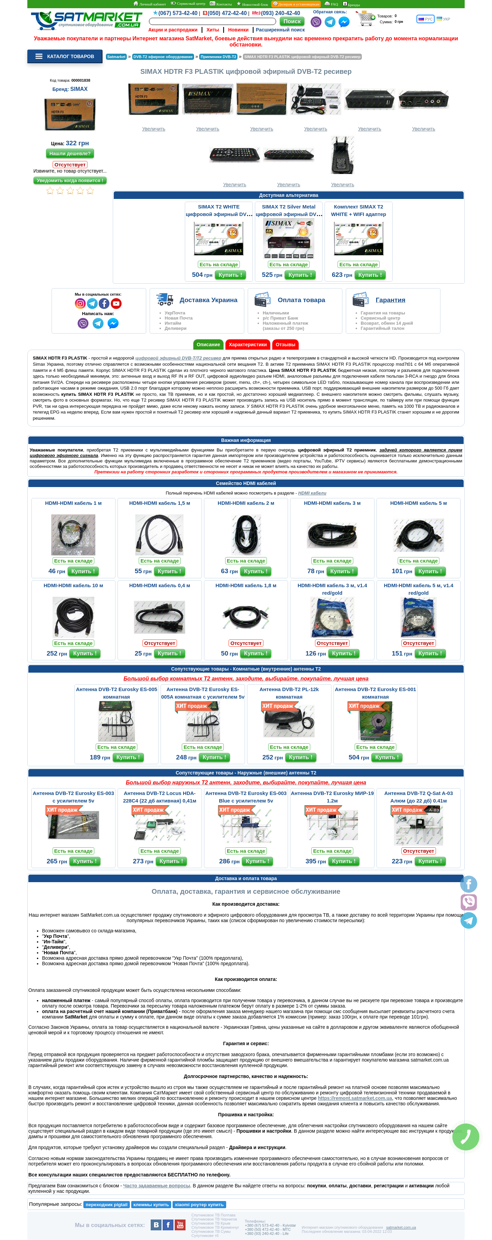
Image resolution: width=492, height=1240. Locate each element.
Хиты (212, 29)
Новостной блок (252, 3)
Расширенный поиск (280, 29)
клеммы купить (151, 1204)
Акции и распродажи (172, 29)
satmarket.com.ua (401, 1227)
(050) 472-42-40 (227, 13)
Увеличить (153, 105)
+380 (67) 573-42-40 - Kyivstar (270, 1225)
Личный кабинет (149, 3)
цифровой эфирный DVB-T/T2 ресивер (178, 358)
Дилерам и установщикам (296, 3)
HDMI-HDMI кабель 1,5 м (159, 503)
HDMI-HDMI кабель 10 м (73, 585)
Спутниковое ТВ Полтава (213, 1215)
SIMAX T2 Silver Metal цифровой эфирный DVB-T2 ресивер (289, 214)
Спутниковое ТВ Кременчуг (215, 1227)
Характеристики (248, 344)
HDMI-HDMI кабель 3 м (332, 503)
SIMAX (79, 89)
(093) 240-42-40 (280, 13)
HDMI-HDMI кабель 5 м (418, 503)
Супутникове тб (204, 1236)
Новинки (238, 29)
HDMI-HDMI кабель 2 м (246, 503)
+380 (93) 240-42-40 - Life (267, 1233)
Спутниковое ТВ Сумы (211, 1231)
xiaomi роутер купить (199, 1204)
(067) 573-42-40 (178, 13)
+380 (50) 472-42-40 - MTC (268, 1229)
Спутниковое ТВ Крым (210, 1223)
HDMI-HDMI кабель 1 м (73, 503)
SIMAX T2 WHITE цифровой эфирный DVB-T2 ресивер (219, 214)
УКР (443, 19)
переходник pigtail (107, 1204)
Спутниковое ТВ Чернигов (214, 1219)
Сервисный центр (187, 3)
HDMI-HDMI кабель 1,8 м (246, 585)
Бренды (351, 4)
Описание (208, 344)
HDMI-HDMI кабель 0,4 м (159, 585)
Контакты (221, 3)
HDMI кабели (312, 493)
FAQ (331, 3)
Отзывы (285, 344)
